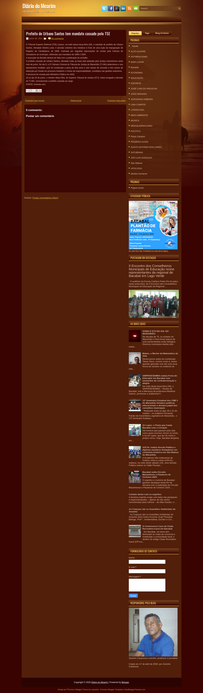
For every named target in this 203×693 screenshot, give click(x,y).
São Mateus (136, 163)
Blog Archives (162, 33)
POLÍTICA (136, 131)
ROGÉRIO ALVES (139, 142)
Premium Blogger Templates (111, 690)
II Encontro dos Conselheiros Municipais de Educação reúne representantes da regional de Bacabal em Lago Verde (151, 271)
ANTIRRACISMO (139, 56)
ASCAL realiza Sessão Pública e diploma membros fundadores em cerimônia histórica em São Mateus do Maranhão (160, 451)
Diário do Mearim (38, 6)
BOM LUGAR (137, 62)
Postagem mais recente (34, 101)
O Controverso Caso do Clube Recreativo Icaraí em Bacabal (157, 527)
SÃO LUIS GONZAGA (141, 158)
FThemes (70, 690)
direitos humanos (139, 173)
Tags (147, 33)
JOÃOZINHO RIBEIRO (142, 99)
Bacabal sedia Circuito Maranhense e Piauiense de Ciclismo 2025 (156, 474)
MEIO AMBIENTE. (139, 115)
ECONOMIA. (137, 72)
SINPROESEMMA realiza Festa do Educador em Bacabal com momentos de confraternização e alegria (159, 379)
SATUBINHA (137, 152)
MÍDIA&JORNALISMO (141, 126)
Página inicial (75, 101)
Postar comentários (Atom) (45, 198)
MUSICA (135, 120)
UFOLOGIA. (137, 168)
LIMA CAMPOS (138, 104)
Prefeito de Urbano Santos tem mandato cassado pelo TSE (68, 33)
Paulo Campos (138, 136)
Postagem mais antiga (116, 101)
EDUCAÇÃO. (137, 78)
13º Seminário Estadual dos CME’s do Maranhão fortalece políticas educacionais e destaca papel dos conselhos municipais (160, 404)
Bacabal (135, 67)
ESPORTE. (136, 83)
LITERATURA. (138, 110)
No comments (57, 38)
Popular (135, 33)
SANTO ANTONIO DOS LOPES (146, 147)
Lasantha (95, 690)
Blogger (125, 682)
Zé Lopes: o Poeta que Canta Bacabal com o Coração (157, 426)
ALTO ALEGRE (138, 51)
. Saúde (134, 46)
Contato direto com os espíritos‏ (145, 494)
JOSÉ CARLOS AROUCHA (144, 88)
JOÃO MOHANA (139, 94)
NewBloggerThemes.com (135, 690)
